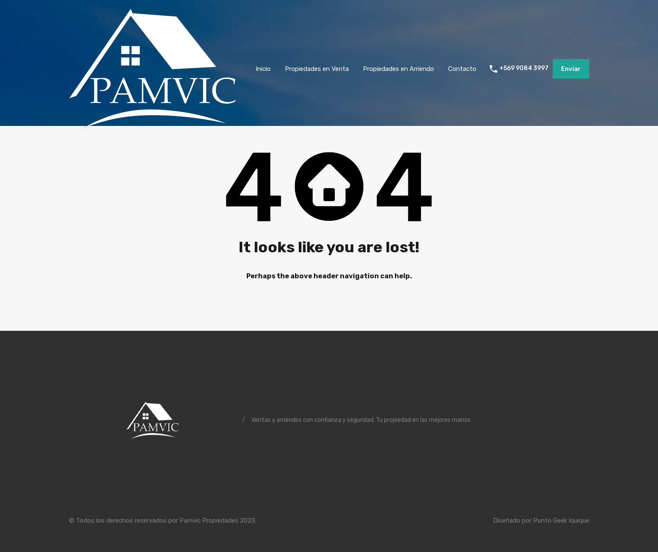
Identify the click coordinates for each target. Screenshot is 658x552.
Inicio (263, 69)
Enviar (571, 69)
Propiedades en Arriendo (398, 69)
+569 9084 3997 (523, 68)
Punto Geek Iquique (561, 520)
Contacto (462, 69)
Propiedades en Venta (317, 69)
